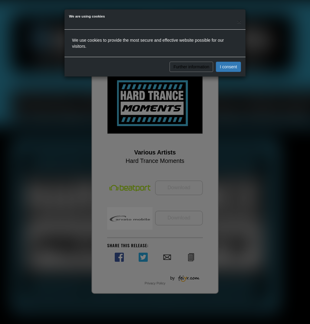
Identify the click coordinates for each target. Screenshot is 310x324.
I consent (228, 66)
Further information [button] (191, 66)
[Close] (239, 21)
